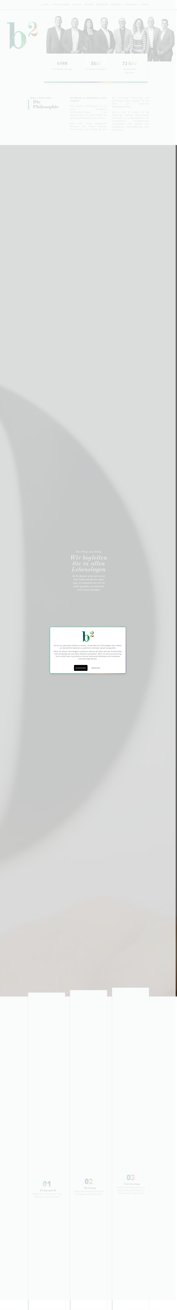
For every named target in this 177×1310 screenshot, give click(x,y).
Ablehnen (96, 672)
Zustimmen (81, 672)
